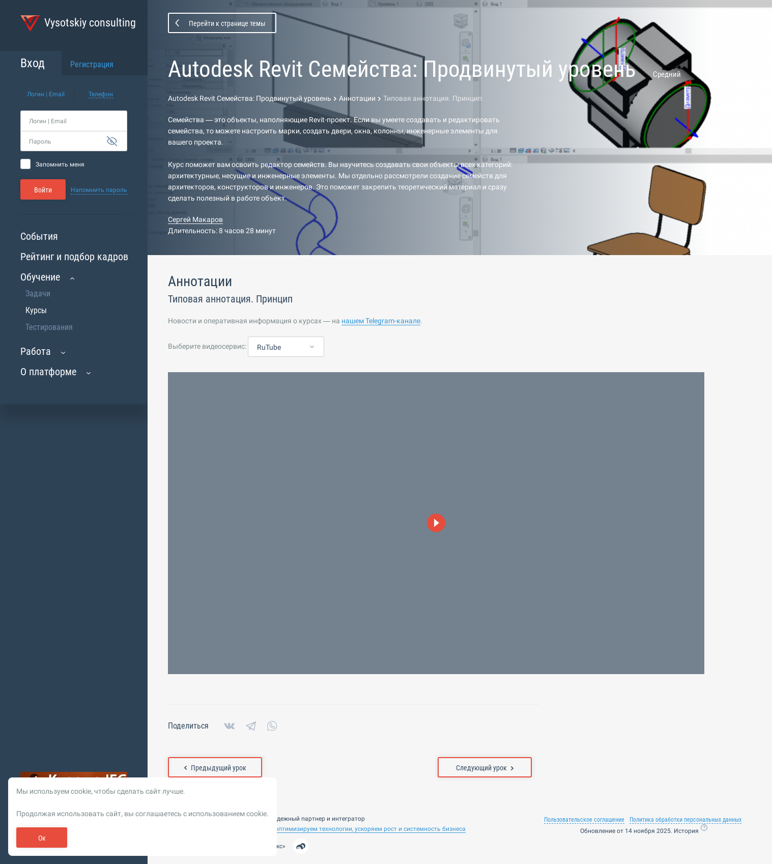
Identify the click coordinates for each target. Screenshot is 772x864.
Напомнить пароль (99, 189)
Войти (43, 190)
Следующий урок (484, 768)
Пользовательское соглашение (584, 819)
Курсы (36, 310)
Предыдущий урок (215, 768)
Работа (35, 351)
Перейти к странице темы (227, 23)
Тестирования (49, 327)
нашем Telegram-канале (380, 321)
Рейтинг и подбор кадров (74, 256)
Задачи (37, 293)
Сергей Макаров (195, 219)
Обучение (40, 277)
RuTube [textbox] (269, 347)
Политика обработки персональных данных (685, 819)
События (39, 236)
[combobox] (286, 347)
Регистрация (91, 64)
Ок (42, 838)
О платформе (48, 372)
